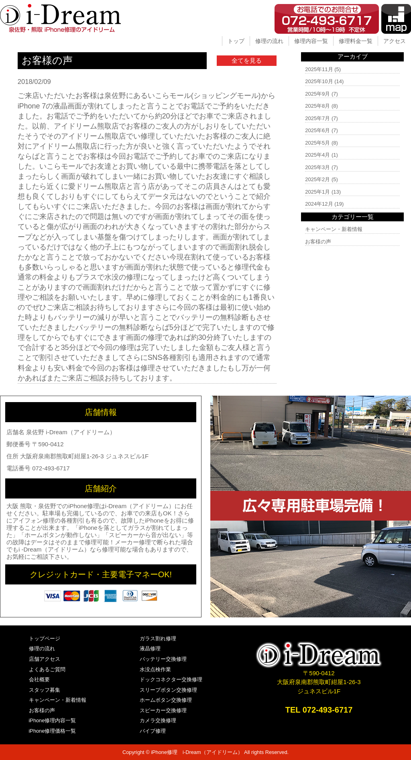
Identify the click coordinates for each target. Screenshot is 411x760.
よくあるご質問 (47, 669)
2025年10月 (319, 81)
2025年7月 (317, 118)
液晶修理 (150, 649)
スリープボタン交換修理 (168, 690)
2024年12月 (319, 204)
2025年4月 (317, 155)
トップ (236, 41)
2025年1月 (317, 192)
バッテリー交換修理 (163, 659)
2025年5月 (317, 143)
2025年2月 (317, 179)
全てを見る (247, 60)
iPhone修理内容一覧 (52, 720)
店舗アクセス (44, 659)
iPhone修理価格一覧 (52, 731)
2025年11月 (319, 69)
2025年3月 (317, 167)
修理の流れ (269, 41)
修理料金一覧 (355, 41)
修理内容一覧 (311, 41)
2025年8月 (317, 106)
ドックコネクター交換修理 (171, 679)
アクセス (394, 41)
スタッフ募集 (44, 690)
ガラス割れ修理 (158, 638)
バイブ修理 (153, 731)
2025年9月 (317, 94)
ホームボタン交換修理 (166, 700)
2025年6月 (317, 130)
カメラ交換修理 (158, 720)
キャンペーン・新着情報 (333, 229)
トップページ (44, 638)
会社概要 (39, 679)
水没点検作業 (155, 669)
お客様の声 (318, 242)
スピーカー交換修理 (163, 710)
